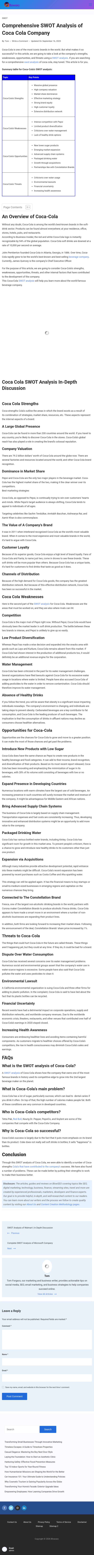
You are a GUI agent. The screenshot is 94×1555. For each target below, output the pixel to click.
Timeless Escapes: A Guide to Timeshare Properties (29, 1447)
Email (5, 1370)
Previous (15, 1233)
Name (5, 1354)
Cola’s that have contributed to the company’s (37, 1166)
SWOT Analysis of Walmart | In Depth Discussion (30, 1227)
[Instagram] (17, 1507)
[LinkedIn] (24, 1507)
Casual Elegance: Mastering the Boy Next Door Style (29, 1452)
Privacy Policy (44, 1522)
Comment (6, 1326)
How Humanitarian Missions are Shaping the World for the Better (34, 1472)
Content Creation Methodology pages (60, 1204)
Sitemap (39, 1526)
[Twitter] (11, 1507)
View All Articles (45, 1294)
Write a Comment (20, 41)
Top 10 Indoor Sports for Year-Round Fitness (25, 1467)
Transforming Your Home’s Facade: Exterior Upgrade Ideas (32, 1486)
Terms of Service (64, 1522)
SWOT (5, 18)
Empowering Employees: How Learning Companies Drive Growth (34, 1491)
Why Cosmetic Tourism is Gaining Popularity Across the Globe (33, 1481)
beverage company (79, 256)
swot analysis (31, 62)
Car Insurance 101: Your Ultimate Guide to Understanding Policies (35, 1476)
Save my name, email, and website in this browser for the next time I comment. (37, 1387)
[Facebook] (4, 1507)
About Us (31, 1204)
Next (9, 1248)
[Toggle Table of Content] (27, 207)
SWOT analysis (60, 58)
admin (11, 1550)
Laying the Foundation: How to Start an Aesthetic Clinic (30, 1457)
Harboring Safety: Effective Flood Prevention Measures (30, 1462)
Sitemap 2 (54, 1526)
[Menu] (90, 5)
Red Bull (17, 1119)
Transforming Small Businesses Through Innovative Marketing (33, 1442)
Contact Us (12, 1522)
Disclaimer (82, 1522)
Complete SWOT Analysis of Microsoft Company (30, 1243)
